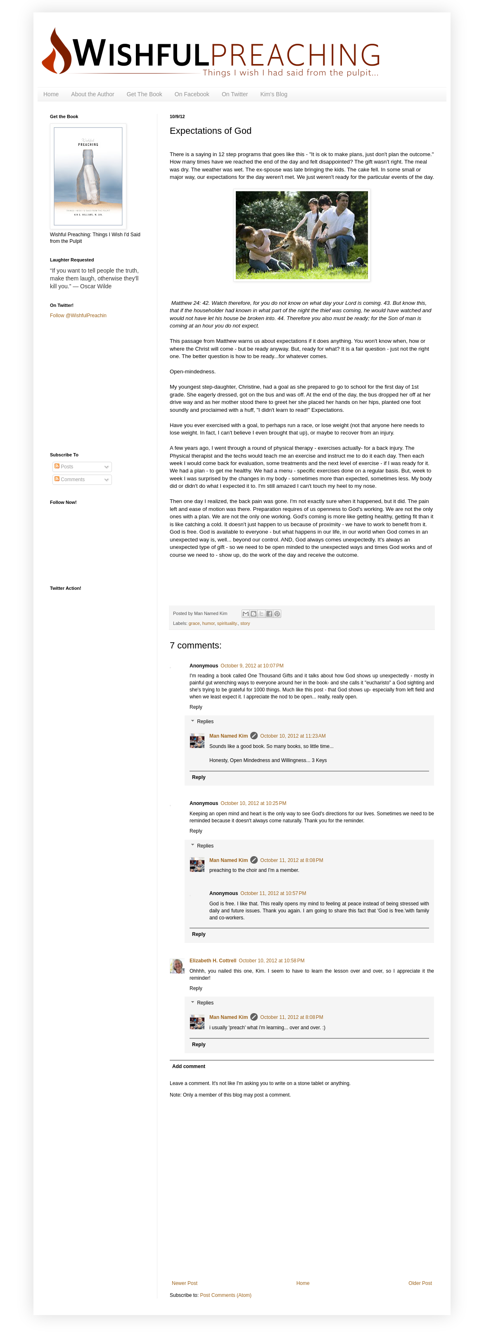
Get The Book (144, 94)
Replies (205, 722)
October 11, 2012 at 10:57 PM (273, 893)
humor (208, 623)
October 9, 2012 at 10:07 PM (252, 666)
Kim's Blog (273, 94)
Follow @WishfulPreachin (78, 315)
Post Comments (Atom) (225, 1295)
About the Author (92, 94)
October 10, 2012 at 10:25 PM (253, 803)
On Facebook (192, 94)
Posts (64, 467)
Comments (70, 479)
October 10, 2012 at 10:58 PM (271, 961)
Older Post (420, 1283)
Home (51, 94)
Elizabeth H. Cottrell (213, 961)
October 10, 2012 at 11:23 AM (292, 736)
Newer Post (184, 1283)
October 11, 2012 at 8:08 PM (291, 860)
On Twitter (235, 94)
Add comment (188, 1066)
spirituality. (227, 623)
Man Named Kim (228, 736)
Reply (196, 707)
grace (194, 623)
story (245, 623)
